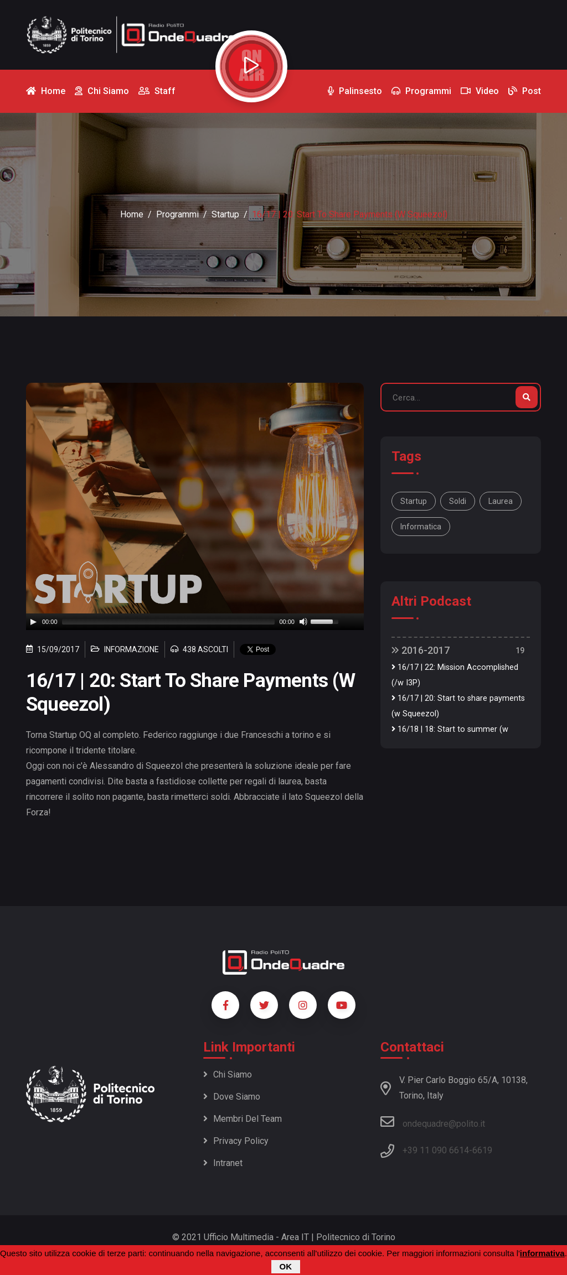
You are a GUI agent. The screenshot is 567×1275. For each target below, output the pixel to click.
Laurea (500, 501)
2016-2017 (420, 650)
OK (286, 1266)
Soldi (457, 501)
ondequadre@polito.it (432, 1122)
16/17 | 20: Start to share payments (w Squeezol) (458, 706)
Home (131, 214)
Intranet (223, 1163)
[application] (195, 621)
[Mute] (303, 621)
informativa (542, 1253)
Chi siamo (227, 1074)
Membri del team (242, 1118)
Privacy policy (236, 1141)
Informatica (420, 526)
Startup (225, 214)
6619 (482, 1150)
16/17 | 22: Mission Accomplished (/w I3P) (454, 675)
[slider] (168, 622)
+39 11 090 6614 (436, 1150)
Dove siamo (231, 1096)
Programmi (177, 214)
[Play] (33, 621)
